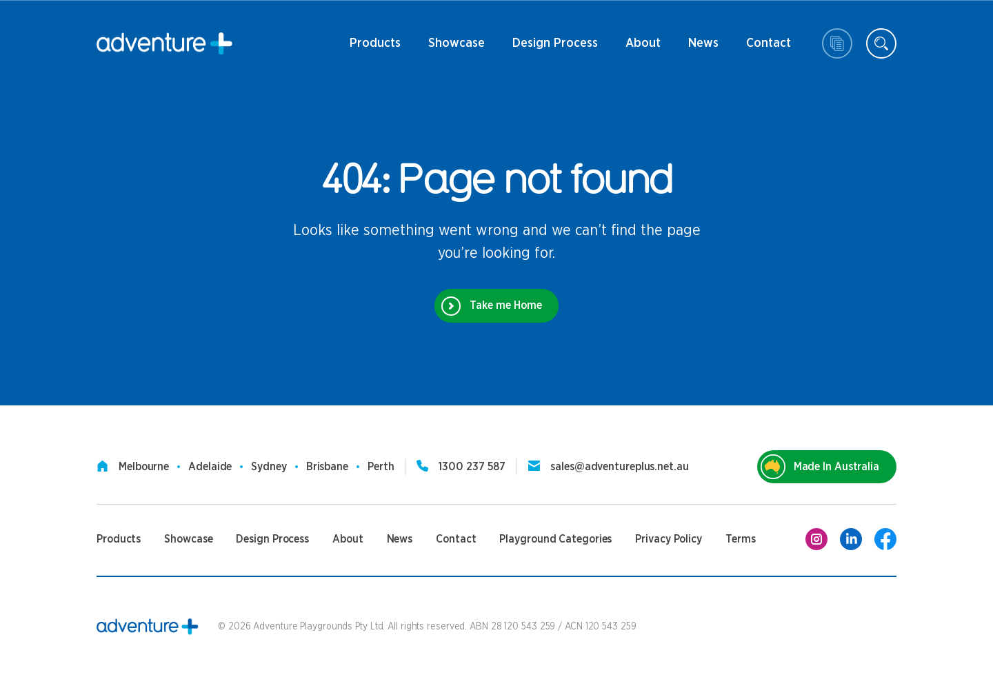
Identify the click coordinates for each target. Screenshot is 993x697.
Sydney (268, 466)
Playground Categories (555, 539)
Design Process (555, 48)
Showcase (456, 43)
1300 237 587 (472, 466)
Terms (740, 539)
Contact (768, 48)
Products (375, 48)
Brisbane (327, 466)
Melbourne (144, 466)
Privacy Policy (668, 539)
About (643, 48)
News (703, 48)
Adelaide (210, 466)
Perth (381, 466)
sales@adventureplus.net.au (619, 466)
